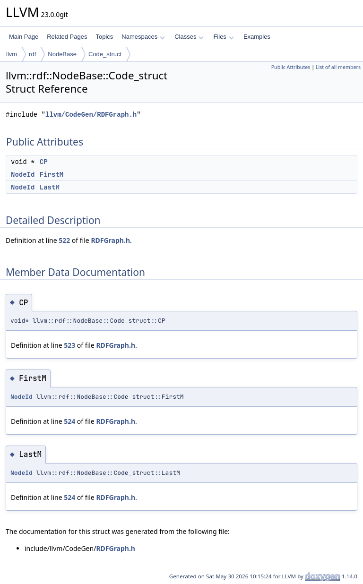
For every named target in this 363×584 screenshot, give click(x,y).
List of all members (338, 67)
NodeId (23, 174)
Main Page (23, 36)
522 (64, 240)
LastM (50, 187)
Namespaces (142, 36)
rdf (32, 54)
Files (223, 36)
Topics (104, 36)
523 (69, 345)
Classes (189, 36)
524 (69, 421)
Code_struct (104, 54)
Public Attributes (291, 67)
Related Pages (67, 36)
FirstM (51, 174)
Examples (256, 36)
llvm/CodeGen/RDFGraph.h (91, 114)
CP (44, 161)
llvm (11, 54)
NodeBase (62, 54)
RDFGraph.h (110, 240)
